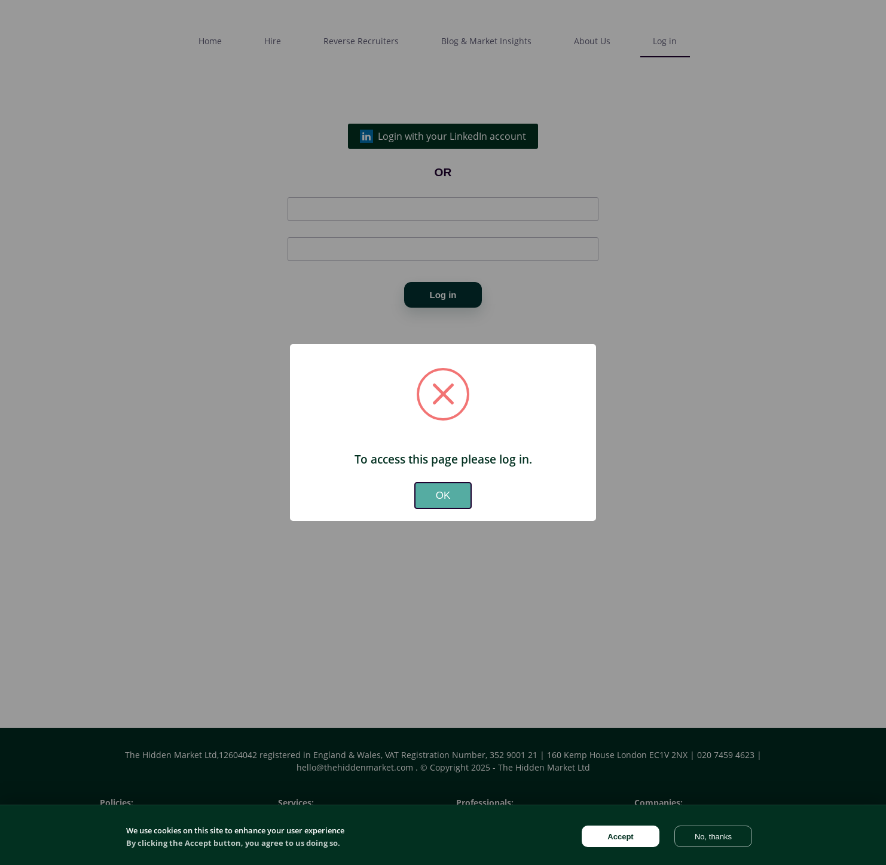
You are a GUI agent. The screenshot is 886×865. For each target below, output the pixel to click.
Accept (620, 836)
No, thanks (713, 836)
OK (443, 495)
